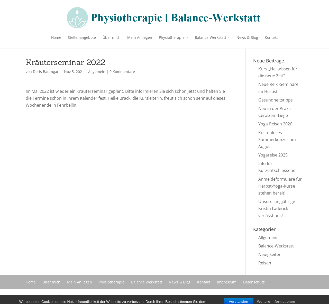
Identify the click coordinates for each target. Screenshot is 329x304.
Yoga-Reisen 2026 (275, 124)
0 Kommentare (122, 71)
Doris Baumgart (46, 71)
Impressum (226, 282)
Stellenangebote (82, 37)
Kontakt (271, 37)
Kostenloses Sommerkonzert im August (277, 139)
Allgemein (96, 71)
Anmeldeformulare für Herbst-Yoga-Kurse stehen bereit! (280, 186)
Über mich (112, 37)
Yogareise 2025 (273, 155)
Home (56, 37)
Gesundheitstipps (275, 100)
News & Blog (247, 37)
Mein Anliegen (139, 37)
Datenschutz (254, 282)
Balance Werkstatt (146, 282)
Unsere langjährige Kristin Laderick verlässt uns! (276, 208)
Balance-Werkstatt (210, 37)
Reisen (264, 263)
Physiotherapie (172, 37)
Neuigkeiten (269, 254)
